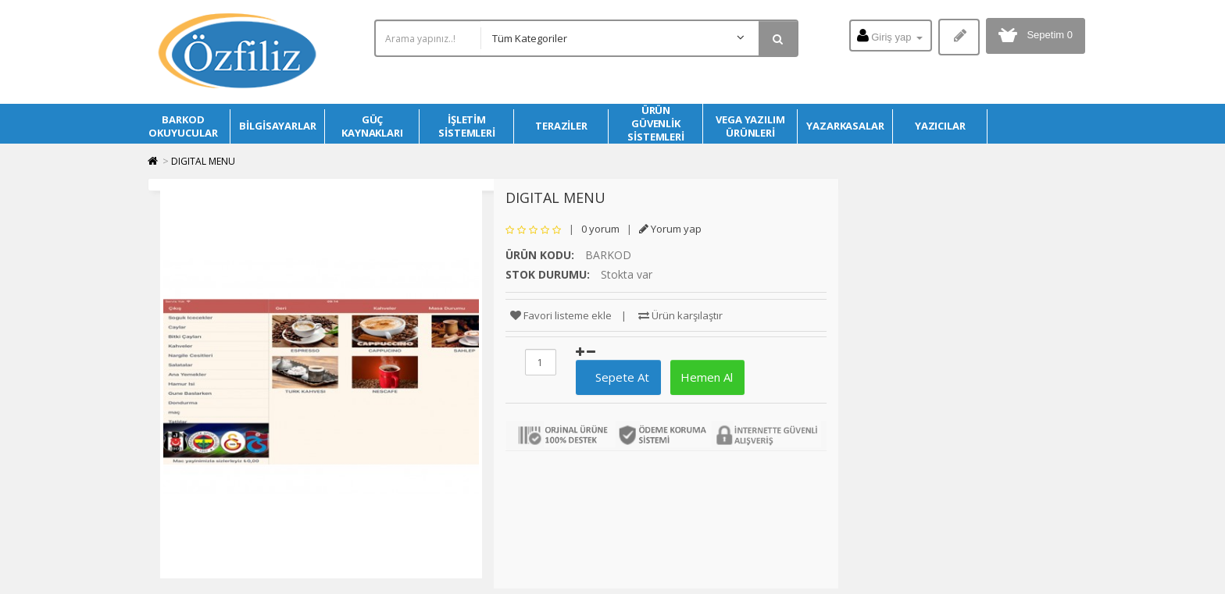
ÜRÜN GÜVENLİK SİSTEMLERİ (655, 124)
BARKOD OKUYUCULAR (182, 126)
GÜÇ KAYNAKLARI (372, 126)
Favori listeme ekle (561, 315)
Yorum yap (670, 229)
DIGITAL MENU (203, 161)
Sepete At (616, 377)
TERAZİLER (561, 126)
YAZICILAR (940, 126)
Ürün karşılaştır (680, 315)
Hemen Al (705, 377)
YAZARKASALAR (845, 126)
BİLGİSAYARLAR (277, 126)
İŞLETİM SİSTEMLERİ (466, 126)
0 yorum (600, 229)
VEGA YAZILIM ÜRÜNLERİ (750, 126)
